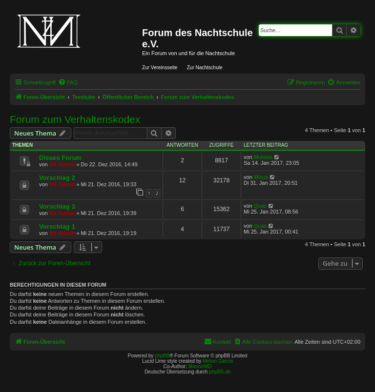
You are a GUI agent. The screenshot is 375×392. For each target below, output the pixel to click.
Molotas (263, 157)
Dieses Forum (60, 157)
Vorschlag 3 (57, 206)
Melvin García (218, 361)
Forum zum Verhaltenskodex (75, 119)
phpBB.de (219, 371)
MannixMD (200, 366)
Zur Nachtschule (205, 67)
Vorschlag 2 (57, 177)
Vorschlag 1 (57, 226)
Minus (261, 177)
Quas (260, 206)
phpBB (162, 355)
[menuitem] (68, 82)
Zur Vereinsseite (159, 67)
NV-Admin (62, 164)
